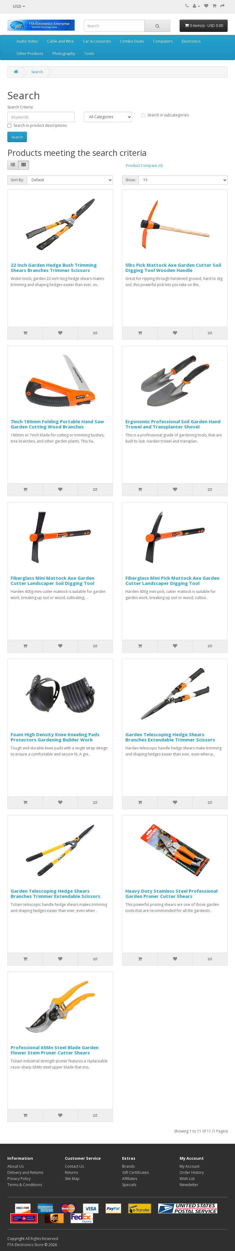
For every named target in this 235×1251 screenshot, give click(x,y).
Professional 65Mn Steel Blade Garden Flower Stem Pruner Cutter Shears (55, 1050)
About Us (15, 1166)
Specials (129, 1184)
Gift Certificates (135, 1172)
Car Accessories (97, 41)
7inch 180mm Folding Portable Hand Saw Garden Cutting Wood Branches (57, 424)
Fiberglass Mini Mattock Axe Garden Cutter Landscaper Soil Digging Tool (52, 580)
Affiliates (129, 1178)
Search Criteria (20, 107)
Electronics (191, 41)
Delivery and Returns (25, 1172)
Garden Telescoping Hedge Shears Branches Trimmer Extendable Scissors (55, 893)
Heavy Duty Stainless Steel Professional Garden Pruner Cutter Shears (171, 893)
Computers (163, 41)
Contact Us (74, 1166)
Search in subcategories (165, 115)
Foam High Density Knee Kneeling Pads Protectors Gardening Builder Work (55, 737)
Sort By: (17, 180)
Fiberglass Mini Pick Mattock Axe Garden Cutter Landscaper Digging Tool (172, 580)
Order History (192, 1172)
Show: (130, 180)
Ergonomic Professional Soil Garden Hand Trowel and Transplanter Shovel (173, 424)
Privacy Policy (19, 1178)
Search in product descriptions (37, 125)
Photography (63, 53)
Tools (89, 53)
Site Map (72, 1178)
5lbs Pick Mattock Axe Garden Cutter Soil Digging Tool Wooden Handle (173, 267)
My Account (190, 1166)
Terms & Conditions (24, 1184)
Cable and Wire (60, 41)
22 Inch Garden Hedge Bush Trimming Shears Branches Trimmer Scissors (54, 267)
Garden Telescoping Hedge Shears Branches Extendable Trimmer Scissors (170, 737)
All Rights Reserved (41, 1238)
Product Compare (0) (144, 165)
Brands (128, 1166)
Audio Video (27, 41)
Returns (71, 1172)
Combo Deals (132, 41)
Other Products (30, 53)
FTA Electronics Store (25, 1244)
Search (37, 71)
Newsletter (189, 1184)
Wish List (187, 1178)
